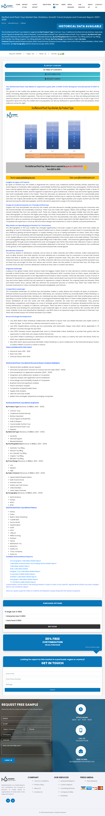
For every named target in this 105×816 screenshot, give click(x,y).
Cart (56, 6)
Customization (52, 74)
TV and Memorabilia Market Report (23, 582)
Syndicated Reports (68, 781)
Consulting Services (68, 788)
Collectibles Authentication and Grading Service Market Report (33, 563)
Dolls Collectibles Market (19, 569)
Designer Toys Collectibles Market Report (25, 571)
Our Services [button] (81, 6)
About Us (90, 6)
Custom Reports (66, 785)
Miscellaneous (13, 23)
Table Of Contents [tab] (52, 70)
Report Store (25, 6)
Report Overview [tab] (52, 66)
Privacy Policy (39, 785)
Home (18, 5)
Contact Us (98, 6)
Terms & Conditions (41, 781)
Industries (47, 5)
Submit (8, 760)
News (64, 5)
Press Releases (71, 6)
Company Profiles (67, 792)
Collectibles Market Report (19, 566)
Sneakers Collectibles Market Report (23, 577)
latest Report (35, 6)
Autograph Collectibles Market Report (24, 579)
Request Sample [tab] (52, 79)
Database (64, 796)
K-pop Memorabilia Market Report (22, 574)
